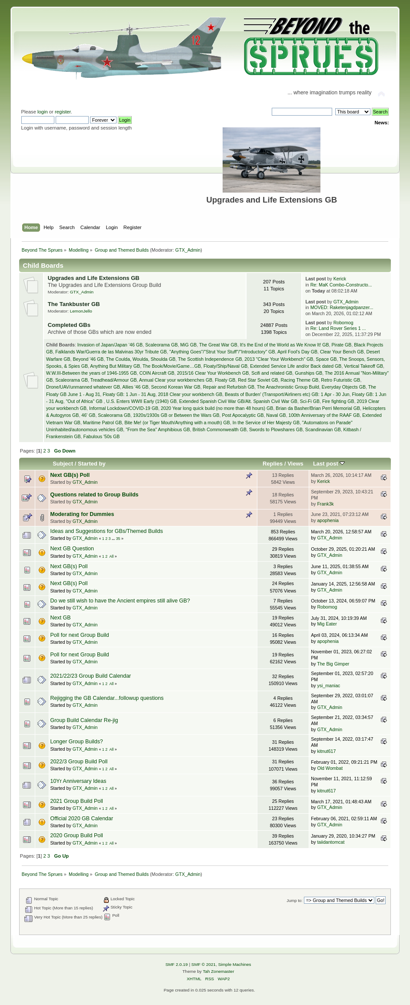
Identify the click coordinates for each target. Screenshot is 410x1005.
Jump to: (295, 900)
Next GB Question (72, 549)
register (63, 111)
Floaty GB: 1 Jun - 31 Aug (129, 394)
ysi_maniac (328, 685)
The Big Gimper (333, 663)
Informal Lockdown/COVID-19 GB (123, 408)
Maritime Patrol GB (102, 422)
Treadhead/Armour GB (113, 380)
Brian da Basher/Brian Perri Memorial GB (318, 408)
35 (118, 538)
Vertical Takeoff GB (363, 366)
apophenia (328, 520)
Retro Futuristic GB (340, 380)
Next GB (60, 618)
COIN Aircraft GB (156, 373)
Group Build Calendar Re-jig (84, 720)
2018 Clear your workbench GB (190, 394)
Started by (92, 463)
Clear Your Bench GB (342, 351)
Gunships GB (308, 373)
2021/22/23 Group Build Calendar (90, 676)
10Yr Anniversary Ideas (78, 781)
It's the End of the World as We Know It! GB (284, 344)
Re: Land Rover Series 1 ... (338, 328)
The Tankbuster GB (74, 304)
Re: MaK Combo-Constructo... (341, 284)
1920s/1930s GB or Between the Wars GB (176, 415)
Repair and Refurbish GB (228, 386)
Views (295, 463)
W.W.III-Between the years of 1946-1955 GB (91, 373)
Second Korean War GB (175, 386)
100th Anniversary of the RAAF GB (324, 415)
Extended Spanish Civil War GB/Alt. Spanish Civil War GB (238, 401)
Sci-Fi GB (310, 401)
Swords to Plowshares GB (276, 429)
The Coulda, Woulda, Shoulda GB (140, 359)
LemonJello (81, 311)
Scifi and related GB (271, 373)
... (114, 538)
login (42, 111)
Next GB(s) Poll (70, 475)
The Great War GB (218, 344)
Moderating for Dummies (82, 514)
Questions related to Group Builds (94, 495)
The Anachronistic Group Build (288, 386)
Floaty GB (225, 380)
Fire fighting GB (338, 401)
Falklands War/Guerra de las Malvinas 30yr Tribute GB (111, 351)
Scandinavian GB (323, 429)
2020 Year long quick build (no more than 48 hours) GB (217, 408)
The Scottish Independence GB (210, 359)
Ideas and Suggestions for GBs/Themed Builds (106, 531)
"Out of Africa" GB (84, 401)
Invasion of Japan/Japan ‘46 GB (110, 344)
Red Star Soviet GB (258, 380)
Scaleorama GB (161, 344)
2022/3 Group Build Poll (79, 762)
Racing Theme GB (299, 380)
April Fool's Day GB (297, 351)
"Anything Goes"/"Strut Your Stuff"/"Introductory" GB (222, 351)
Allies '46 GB (135, 386)
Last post (329, 463)
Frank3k (325, 503)
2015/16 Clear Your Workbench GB (213, 373)
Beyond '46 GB (88, 359)
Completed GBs (69, 325)
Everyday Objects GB (344, 386)
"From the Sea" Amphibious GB (158, 429)
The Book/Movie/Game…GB (172, 366)
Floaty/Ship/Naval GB (225, 366)
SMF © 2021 (203, 964)
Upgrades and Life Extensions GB (94, 278)
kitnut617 (326, 751)
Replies (273, 463)
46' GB (88, 415)
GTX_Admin (187, 250)
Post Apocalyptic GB (242, 415)
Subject (63, 463)
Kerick (339, 278)
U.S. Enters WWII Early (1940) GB (141, 401)
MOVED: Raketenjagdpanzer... (341, 307)
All (111, 556)
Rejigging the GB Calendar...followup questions (107, 698)
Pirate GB (341, 344)
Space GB (326, 359)
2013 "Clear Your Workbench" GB (278, 359)
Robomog (343, 322)
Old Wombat (330, 768)
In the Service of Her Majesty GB (266, 422)
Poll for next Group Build (79, 635)
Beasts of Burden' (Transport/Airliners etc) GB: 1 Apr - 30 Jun (287, 394)
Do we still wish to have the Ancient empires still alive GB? (120, 601)
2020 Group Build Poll (76, 835)
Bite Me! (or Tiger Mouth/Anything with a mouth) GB (177, 422)
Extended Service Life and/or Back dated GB (295, 366)
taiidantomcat (330, 842)
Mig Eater (327, 623)
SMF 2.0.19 (176, 964)
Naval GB (276, 415)
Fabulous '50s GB (101, 436)
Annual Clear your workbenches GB (175, 380)
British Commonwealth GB (220, 429)
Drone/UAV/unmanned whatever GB (83, 386)
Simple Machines (234, 964)
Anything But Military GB (115, 366)
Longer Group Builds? (76, 742)
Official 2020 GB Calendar (81, 818)
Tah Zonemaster (218, 971)
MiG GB (188, 344)
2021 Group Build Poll (76, 801)
